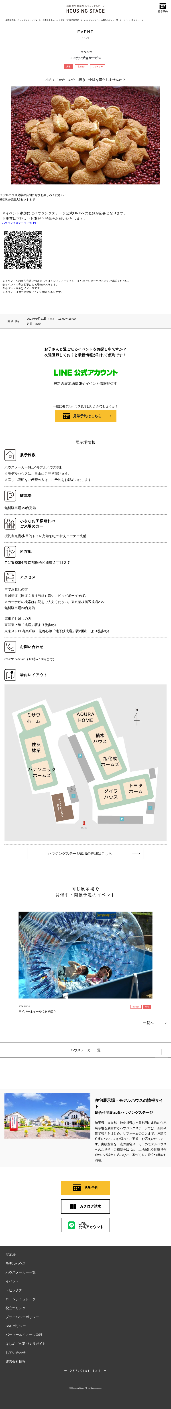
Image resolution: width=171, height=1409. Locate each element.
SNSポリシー (16, 1326)
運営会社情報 (16, 1361)
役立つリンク (16, 1308)
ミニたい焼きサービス (133, 20)
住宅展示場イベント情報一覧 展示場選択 (61, 20)
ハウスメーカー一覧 (21, 1272)
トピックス (14, 1290)
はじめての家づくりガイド (26, 1344)
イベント (12, 1281)
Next (162, 951)
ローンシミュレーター (22, 1299)
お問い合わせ (16, 1352)
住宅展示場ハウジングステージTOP (21, 20)
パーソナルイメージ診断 (24, 1335)
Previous (8, 951)
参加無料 (81, 66)
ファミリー (98, 66)
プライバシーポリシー (22, 1317)
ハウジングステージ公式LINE (20, 223)
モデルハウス (16, 1263)
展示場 (11, 1254)
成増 (68, 66)
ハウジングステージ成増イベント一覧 (101, 20)
